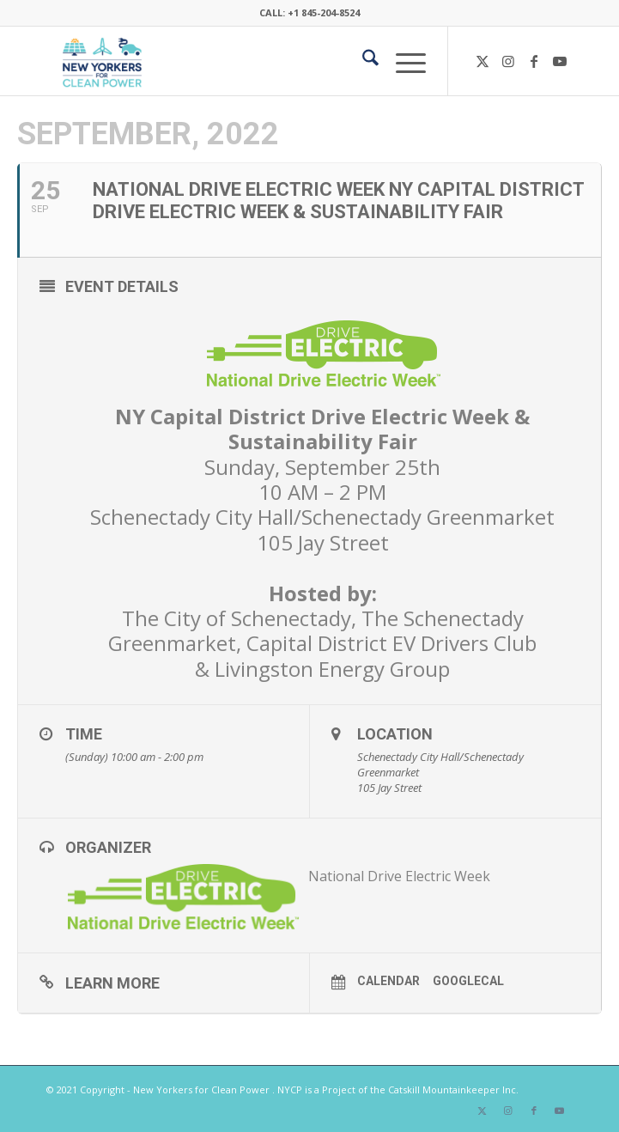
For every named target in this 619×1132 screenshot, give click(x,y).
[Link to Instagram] (508, 61)
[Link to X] (482, 61)
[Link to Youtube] (560, 61)
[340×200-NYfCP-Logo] (256, 61)
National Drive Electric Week (399, 876)
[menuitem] (362, 61)
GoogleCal (468, 981)
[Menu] (402, 61)
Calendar (388, 981)
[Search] (362, 61)
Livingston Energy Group (332, 668)
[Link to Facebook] (534, 61)
